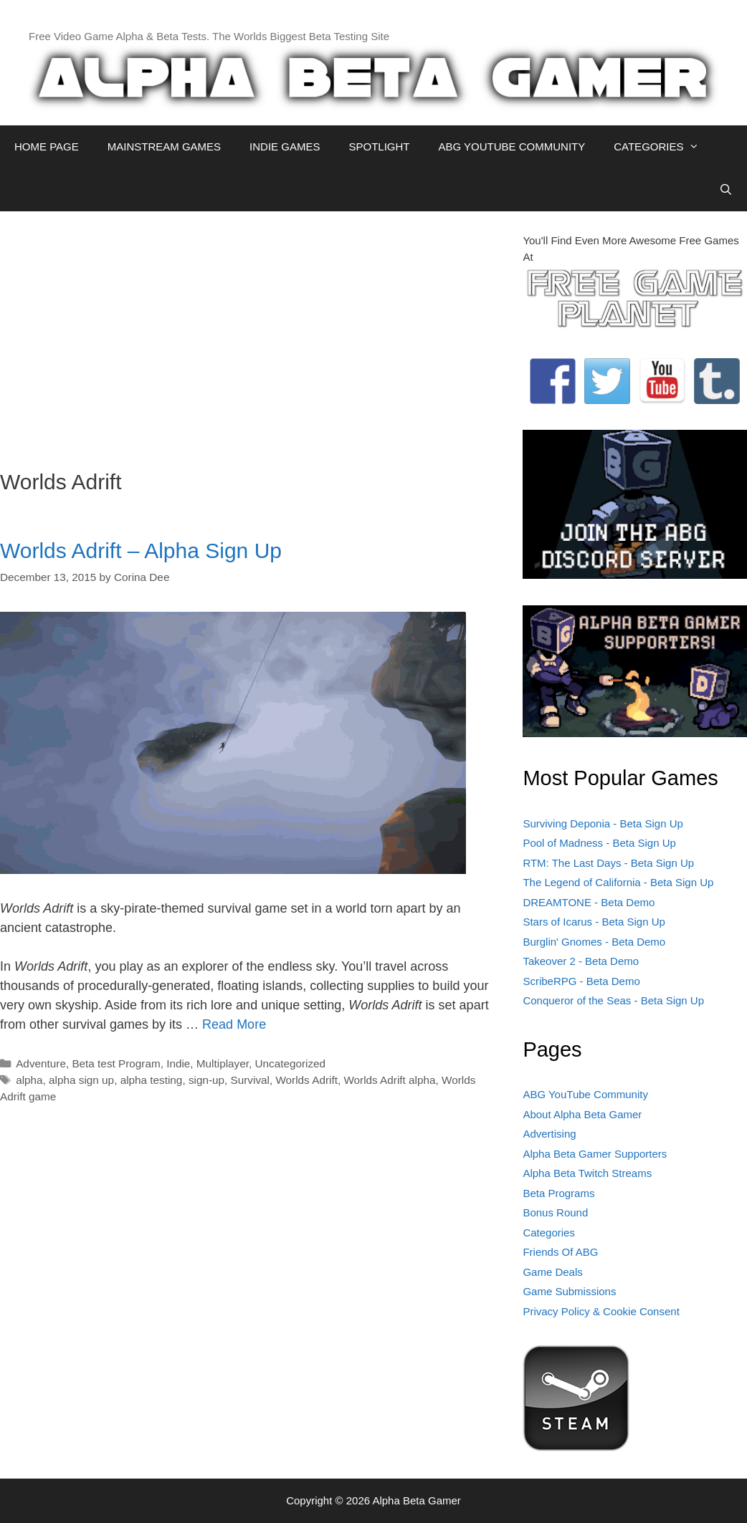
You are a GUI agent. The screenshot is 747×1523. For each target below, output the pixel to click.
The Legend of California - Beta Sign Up (618, 882)
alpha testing (151, 1080)
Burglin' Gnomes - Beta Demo (594, 942)
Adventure (41, 1063)
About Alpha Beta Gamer (582, 1114)
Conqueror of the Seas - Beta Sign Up (613, 1000)
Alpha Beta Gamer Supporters (595, 1154)
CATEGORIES (663, 146)
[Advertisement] (250, 333)
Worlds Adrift (306, 1080)
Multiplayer (222, 1063)
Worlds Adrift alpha (389, 1080)
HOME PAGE (46, 146)
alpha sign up (81, 1080)
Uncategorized (289, 1063)
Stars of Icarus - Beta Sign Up (594, 922)
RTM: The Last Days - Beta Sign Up (608, 863)
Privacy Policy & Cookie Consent (601, 1311)
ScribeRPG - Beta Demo (581, 981)
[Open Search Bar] (726, 189)
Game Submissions (569, 1291)
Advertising (549, 1134)
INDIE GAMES (284, 146)
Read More (234, 1024)
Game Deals (552, 1272)
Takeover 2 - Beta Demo (581, 961)
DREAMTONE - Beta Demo (589, 902)
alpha (29, 1080)
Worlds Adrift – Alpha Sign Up (141, 550)
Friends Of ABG (560, 1252)
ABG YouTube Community (585, 1094)
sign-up (206, 1080)
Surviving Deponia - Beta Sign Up (602, 823)
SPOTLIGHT (378, 146)
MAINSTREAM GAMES (164, 146)
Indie (178, 1063)
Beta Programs (558, 1193)
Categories (549, 1232)
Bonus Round (555, 1212)
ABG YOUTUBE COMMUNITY (511, 146)
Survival (250, 1080)
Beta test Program (116, 1063)
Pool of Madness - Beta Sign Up (599, 843)
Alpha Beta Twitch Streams (587, 1173)
